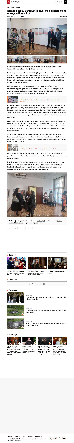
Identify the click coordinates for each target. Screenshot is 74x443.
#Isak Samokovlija (12, 228)
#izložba (21, 228)
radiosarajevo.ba (21, 438)
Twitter (59, 221)
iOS (44, 221)
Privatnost (30, 436)
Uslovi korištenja (39, 436)
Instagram (19, 223)
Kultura (18, 7)
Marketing (10, 436)
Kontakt (24, 436)
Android (39, 221)
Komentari (12, 279)
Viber (36, 223)
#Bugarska (29, 228)
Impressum (17, 436)
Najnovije (13, 334)
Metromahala (11, 7)
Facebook (12, 223)
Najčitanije (12, 255)
